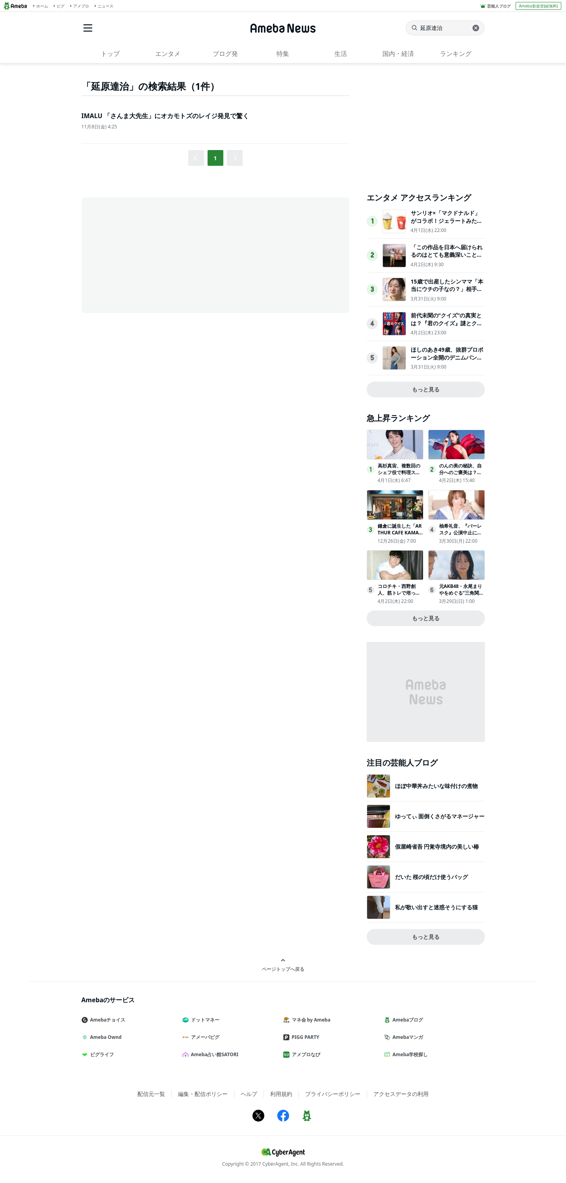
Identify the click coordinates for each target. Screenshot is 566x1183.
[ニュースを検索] (445, 27)
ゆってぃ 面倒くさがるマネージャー (440, 816)
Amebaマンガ (407, 1037)
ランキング (455, 53)
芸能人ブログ (499, 6)
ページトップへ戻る (283, 965)
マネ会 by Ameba (310, 1019)
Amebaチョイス (107, 1019)
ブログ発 (225, 53)
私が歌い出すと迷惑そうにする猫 (436, 907)
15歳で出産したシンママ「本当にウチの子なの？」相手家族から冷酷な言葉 (447, 289)
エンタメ (167, 53)
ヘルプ (249, 1094)
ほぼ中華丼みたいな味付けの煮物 (436, 786)
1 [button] (215, 158)
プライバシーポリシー (332, 1094)
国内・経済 (398, 53)
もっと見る (426, 389)
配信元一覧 (151, 1094)
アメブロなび (305, 1054)
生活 (340, 53)
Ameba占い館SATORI (213, 1054)
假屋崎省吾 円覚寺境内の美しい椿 (437, 846)
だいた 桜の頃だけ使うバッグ (431, 877)
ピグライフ (101, 1054)
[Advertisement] (152, 254)
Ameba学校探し (409, 1054)
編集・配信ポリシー (203, 1094)
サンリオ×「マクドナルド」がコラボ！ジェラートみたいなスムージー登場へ (446, 220)
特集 (283, 53)
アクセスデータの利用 (401, 1094)
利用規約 (281, 1094)
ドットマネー (204, 1019)
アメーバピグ (204, 1037)
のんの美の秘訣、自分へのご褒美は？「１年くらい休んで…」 (460, 475)
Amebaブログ (407, 1019)
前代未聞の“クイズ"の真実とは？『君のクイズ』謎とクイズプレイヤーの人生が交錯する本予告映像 (446, 327)
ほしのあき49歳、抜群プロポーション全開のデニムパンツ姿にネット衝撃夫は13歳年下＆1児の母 (447, 361)
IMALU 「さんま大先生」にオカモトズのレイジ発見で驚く (165, 115)
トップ (110, 53)
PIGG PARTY (304, 1037)
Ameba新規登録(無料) (538, 6)
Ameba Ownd (105, 1037)
